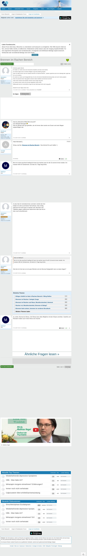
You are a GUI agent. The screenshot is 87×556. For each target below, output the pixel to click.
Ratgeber (35, 8)
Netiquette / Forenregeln (51, 546)
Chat (42, 8)
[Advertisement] (41, 341)
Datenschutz (28, 546)
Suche (28, 8)
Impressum (22, 546)
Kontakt (11, 546)
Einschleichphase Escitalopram (18, 505)
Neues (10, 8)
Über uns (16, 546)
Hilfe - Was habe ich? (14, 480)
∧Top (83, 554)
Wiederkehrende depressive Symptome (21, 476)
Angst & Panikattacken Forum (19, 529)
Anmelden (67, 11)
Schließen (35, 55)
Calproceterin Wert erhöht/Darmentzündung (23, 493)
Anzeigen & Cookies (37, 546)
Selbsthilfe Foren (19, 8)
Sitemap (60, 546)
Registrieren (58, 11)
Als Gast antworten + (7, 64)
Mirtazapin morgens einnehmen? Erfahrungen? (24, 484)
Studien (60, 8)
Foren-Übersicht (5, 529)
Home (3, 8)
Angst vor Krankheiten (34, 529)
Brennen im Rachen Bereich (16, 59)
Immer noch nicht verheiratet (17, 489)
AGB (44, 546)
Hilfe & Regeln (50, 8)
